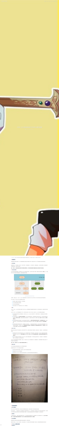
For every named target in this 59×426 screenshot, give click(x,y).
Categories (54, 1)
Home (47, 1)
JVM (33, 129)
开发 (30, 129)
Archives (50, 1)
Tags (51, 1)
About (57, 1)
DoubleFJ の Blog (4, 1)
